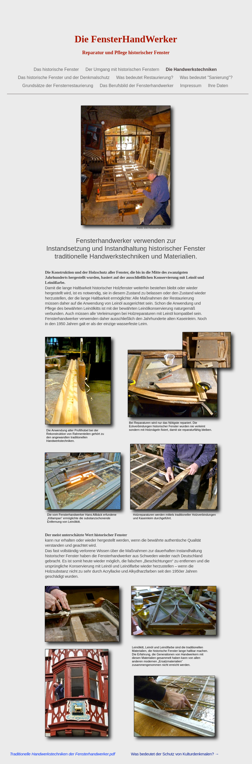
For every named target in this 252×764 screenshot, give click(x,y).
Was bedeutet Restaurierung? (145, 77)
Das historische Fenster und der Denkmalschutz (64, 77)
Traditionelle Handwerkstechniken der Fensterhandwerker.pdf (62, 754)
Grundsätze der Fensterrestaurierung (58, 85)
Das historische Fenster (57, 69)
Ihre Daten (218, 85)
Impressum (191, 85)
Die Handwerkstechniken (191, 69)
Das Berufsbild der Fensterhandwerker (137, 85)
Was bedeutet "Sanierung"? (206, 77)
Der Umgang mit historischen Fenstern (122, 69)
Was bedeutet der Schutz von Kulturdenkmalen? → (175, 754)
